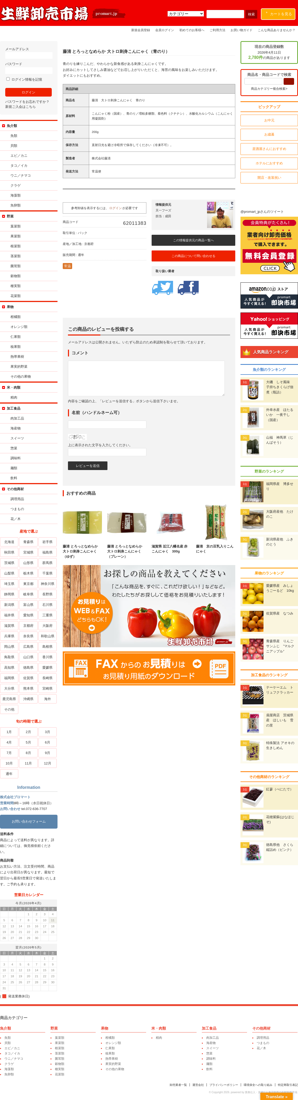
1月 (9, 732)
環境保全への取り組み (258, 1084)
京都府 (28, 626)
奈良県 (28, 636)
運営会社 (198, 1084)
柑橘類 (15, 317)
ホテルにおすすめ (269, 163)
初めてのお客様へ (191, 30)
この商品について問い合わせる (193, 256)
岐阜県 (28, 594)
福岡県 (9, 678)
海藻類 (15, 195)
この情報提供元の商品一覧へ (193, 240)
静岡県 (9, 594)
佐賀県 (28, 678)
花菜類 (15, 296)
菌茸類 (15, 266)
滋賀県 (9, 626)
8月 (28, 753)
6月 (47, 742)
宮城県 (28, 552)
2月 (28, 732)
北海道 (9, 542)
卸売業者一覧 (178, 1084)
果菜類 (15, 236)
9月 (47, 753)
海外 (47, 699)
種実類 (15, 286)
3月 (47, 732)
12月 (47, 763)
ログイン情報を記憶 (24, 79)
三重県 (47, 615)
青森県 (28, 542)
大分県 (9, 688)
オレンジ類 (18, 327)
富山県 (28, 605)
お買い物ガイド (242, 30)
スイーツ (17, 438)
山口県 (28, 657)
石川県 (47, 605)
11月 (28, 763)
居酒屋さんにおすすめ (269, 149)
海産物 (15, 428)
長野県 (47, 594)
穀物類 (15, 276)
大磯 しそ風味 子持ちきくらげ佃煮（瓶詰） (279, 387)
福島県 (47, 552)
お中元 (269, 120)
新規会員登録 (140, 30)
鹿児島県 (9, 699)
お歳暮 (269, 134)
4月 (9, 742)
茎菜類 (15, 256)
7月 (9, 753)
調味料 (15, 458)
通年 (9, 774)
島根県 (47, 647)
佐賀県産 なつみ (279, 613)
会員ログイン (164, 30)
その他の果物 (20, 376)
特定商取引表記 (288, 1084)
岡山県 (9, 647)
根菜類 (15, 246)
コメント (80, 353)
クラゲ (15, 185)
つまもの (17, 509)
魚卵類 (15, 205)
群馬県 (47, 563)
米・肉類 (13, 387)
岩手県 (47, 542)
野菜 (10, 216)
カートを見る (279, 13)
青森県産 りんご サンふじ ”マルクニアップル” (281, 646)
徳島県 (28, 667)
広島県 (28, 647)
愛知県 (28, 615)
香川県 (47, 657)
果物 (10, 307)
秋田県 (9, 552)
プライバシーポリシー (223, 1084)
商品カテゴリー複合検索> (269, 89)
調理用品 (17, 499)
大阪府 (47, 626)
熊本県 (28, 688)
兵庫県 (9, 636)
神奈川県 (47, 584)
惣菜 (13, 448)
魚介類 (12, 126)
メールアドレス (28, 53)
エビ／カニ (18, 156)
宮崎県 (47, 688)
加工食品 (13, 408)
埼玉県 (9, 584)
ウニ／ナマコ (20, 175)
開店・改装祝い (269, 178)
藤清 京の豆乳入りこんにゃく (215, 546)
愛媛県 (47, 667)
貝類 (13, 146)
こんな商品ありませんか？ (276, 30)
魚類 (13, 136)
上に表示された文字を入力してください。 (100, 445)
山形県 (28, 563)
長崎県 (47, 678)
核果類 (15, 347)
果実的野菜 (18, 366)
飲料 (13, 478)
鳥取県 (9, 657)
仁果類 (15, 337)
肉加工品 (17, 418)
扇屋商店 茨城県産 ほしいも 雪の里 (279, 720)
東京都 (28, 584)
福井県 (9, 615)
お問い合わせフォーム (29, 821)
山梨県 (9, 573)
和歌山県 (47, 636)
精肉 (13, 397)
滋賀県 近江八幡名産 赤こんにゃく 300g (171, 546)
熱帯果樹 (17, 357)
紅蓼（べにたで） (279, 789)
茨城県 (9, 563)
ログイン (115, 208)
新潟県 (9, 605)
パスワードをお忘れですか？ (27, 102)
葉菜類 (15, 226)
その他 (9, 709)
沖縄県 (28, 699)
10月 (9, 763)
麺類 (13, 468)
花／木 (15, 519)
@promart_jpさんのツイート (262, 212)
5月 (28, 742)
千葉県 (47, 573)
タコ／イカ (18, 165)
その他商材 (15, 489)
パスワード (28, 68)
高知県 (9, 667)
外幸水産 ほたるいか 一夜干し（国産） (279, 415)
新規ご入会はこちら (20, 107)
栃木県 (28, 573)
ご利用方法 (217, 30)
